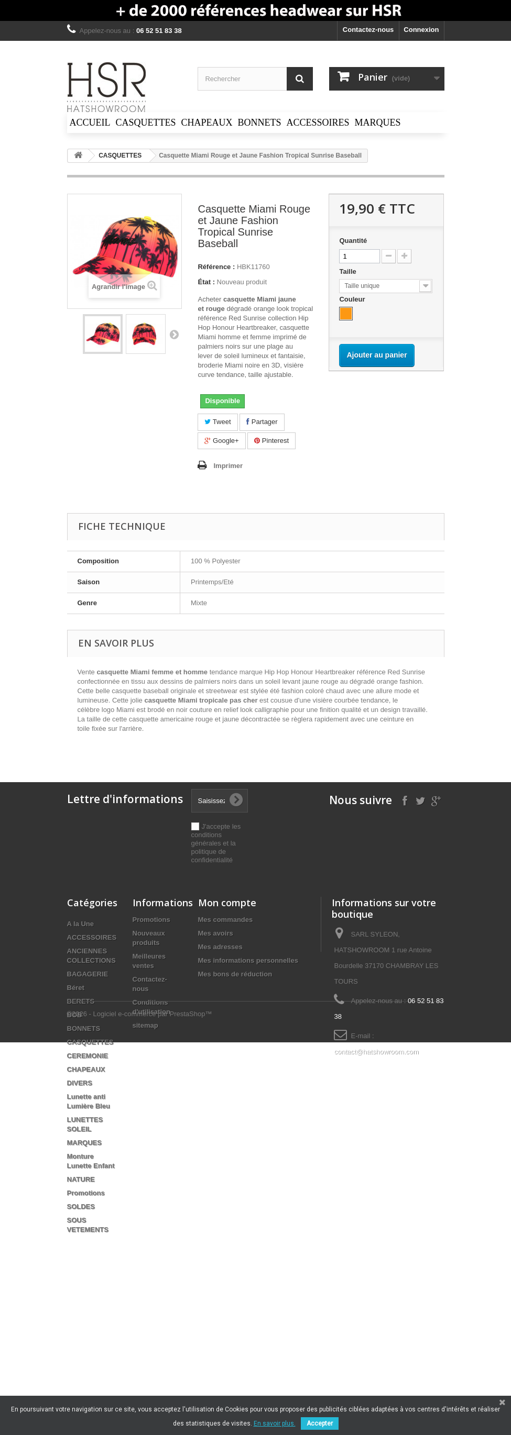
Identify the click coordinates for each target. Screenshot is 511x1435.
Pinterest (271, 440)
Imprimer (228, 466)
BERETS (81, 1001)
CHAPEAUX (86, 1069)
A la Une (80, 924)
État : (206, 282)
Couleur (353, 299)
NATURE (81, 1179)
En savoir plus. (275, 1423)
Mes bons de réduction (235, 974)
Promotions (86, 1193)
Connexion (421, 30)
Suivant (174, 334)
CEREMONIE (87, 1056)
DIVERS (79, 1083)
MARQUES (84, 1143)
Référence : (216, 267)
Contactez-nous (368, 30)
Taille (348, 271)
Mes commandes (225, 920)
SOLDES (81, 1206)
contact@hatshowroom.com (376, 1051)
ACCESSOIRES (92, 937)
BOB (74, 1015)
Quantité (353, 240)
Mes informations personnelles (248, 960)
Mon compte (227, 902)
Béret (75, 988)
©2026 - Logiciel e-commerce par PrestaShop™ (139, 1267)
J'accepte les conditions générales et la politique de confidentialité (216, 843)
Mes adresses (220, 947)
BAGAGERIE (87, 974)
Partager (261, 422)
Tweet (217, 422)
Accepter (320, 1423)
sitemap (145, 1025)
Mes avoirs (215, 933)
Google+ (221, 440)
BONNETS (84, 1028)
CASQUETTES (90, 1042)
